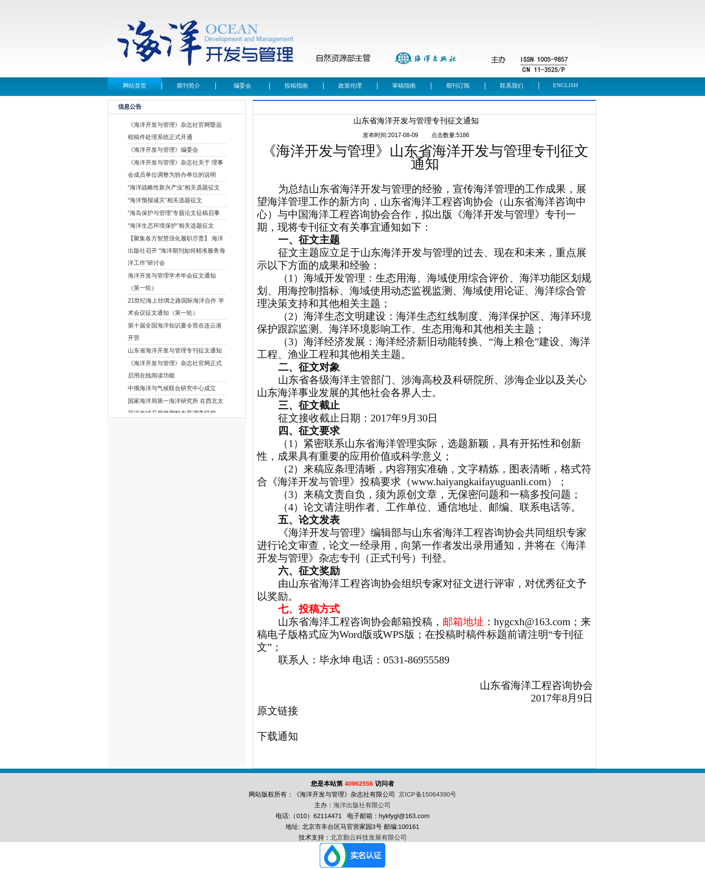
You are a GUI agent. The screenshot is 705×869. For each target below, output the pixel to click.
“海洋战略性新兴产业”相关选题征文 (174, 187)
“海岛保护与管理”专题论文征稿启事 (174, 213)
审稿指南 (404, 85)
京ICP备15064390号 (428, 794)
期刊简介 (188, 85)
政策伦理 (350, 85)
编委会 (242, 85)
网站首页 (134, 85)
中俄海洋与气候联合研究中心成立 (172, 388)
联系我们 (511, 85)
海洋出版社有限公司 (362, 805)
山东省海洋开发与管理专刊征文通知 (175, 350)
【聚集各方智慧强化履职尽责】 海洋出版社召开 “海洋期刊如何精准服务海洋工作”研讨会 (176, 250)
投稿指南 (296, 85)
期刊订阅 (458, 85)
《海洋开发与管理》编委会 (163, 149)
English (565, 85)
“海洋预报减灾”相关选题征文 (165, 200)
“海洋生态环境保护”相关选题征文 (171, 225)
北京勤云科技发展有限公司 (368, 837)
